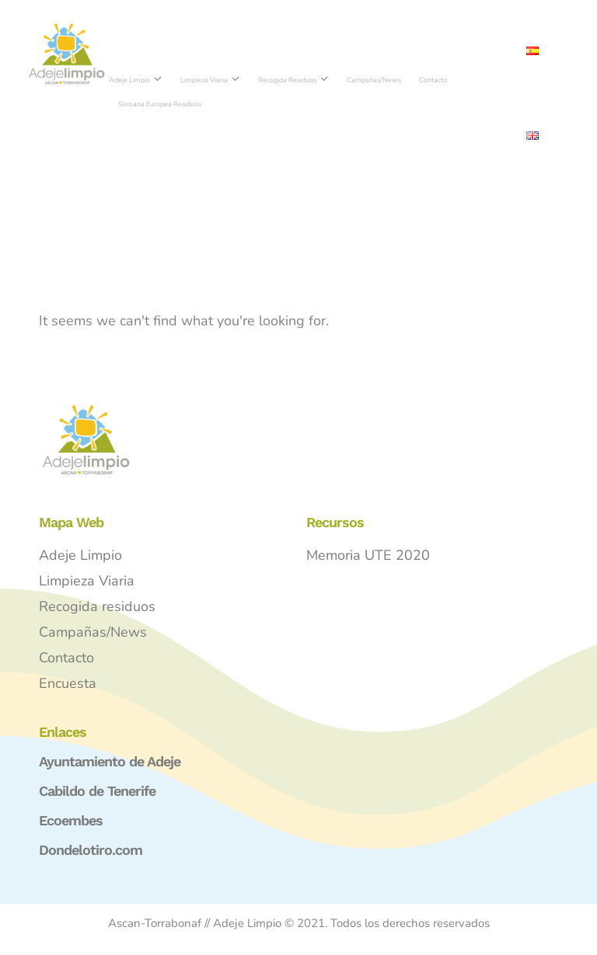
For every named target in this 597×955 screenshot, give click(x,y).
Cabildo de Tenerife (97, 791)
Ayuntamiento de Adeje (109, 761)
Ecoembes (71, 820)
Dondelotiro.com (90, 850)
